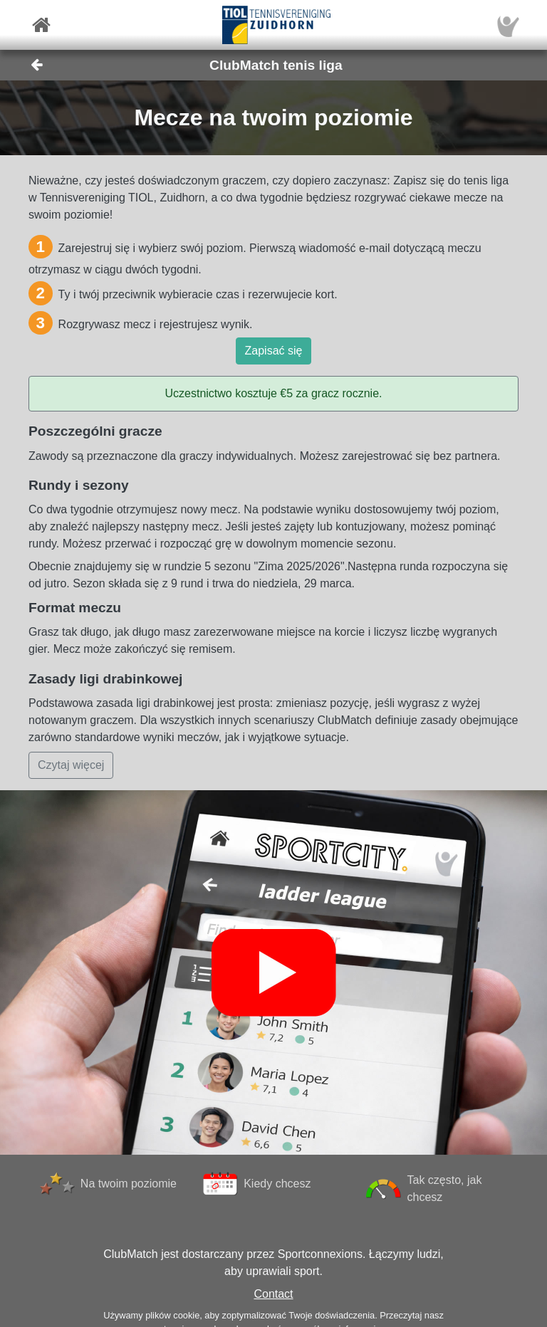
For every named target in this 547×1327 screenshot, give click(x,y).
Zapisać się (274, 351)
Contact (273, 1294)
